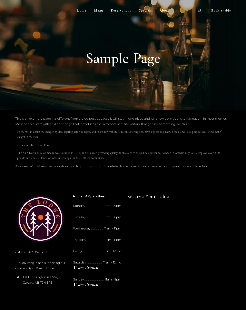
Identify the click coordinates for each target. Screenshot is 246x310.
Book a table (221, 11)
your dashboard (91, 166)
